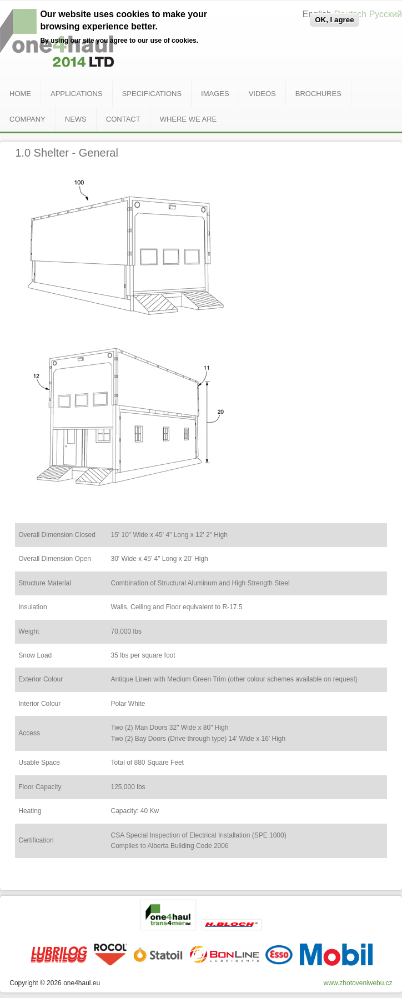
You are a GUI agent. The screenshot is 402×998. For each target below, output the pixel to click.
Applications (77, 93)
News (76, 119)
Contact (123, 119)
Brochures (318, 93)
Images (215, 93)
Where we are (188, 119)
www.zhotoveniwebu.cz (358, 983)
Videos (262, 93)
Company (27, 119)
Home (20, 93)
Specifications (152, 93)
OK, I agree (334, 20)
